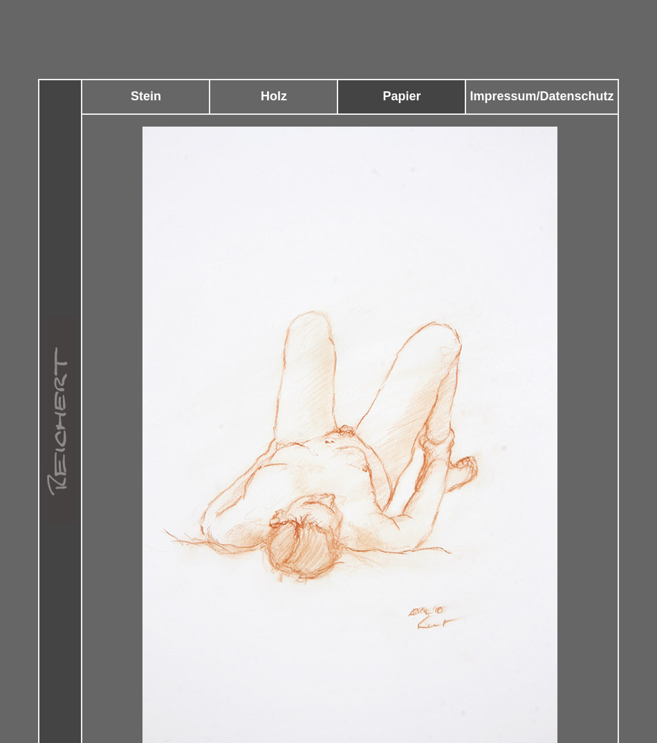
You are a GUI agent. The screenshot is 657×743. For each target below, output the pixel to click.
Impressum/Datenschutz (541, 96)
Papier (401, 96)
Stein (146, 96)
